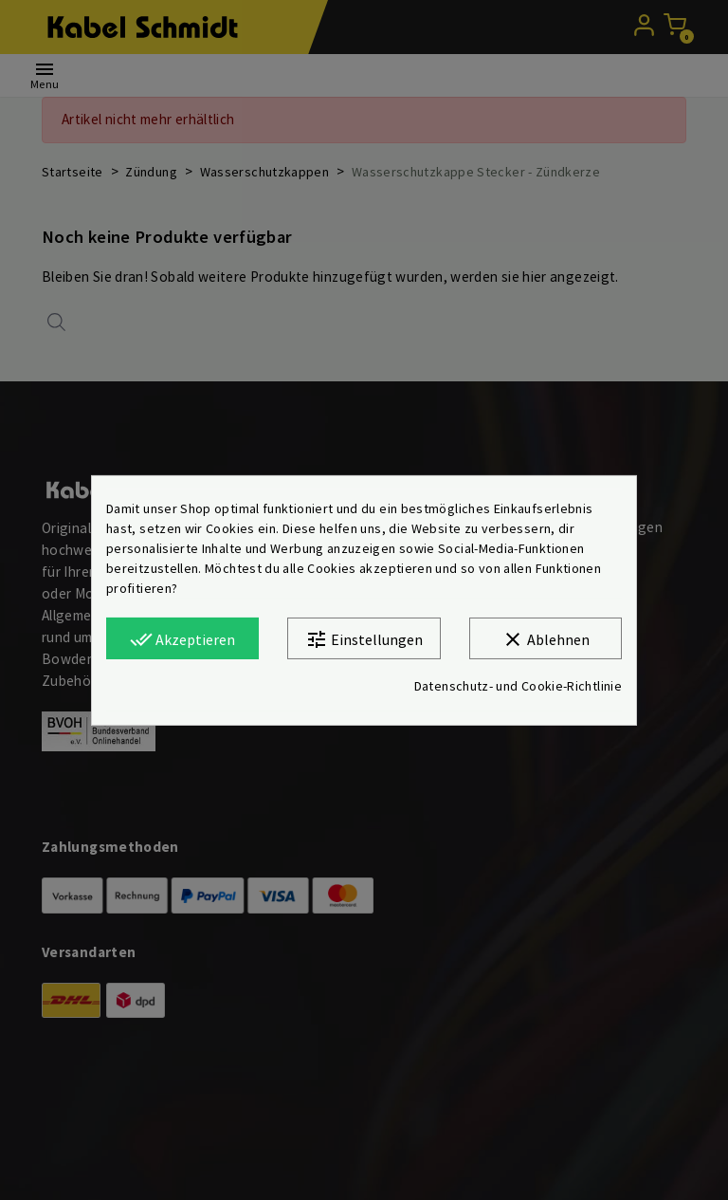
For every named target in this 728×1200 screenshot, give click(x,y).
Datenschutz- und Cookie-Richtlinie (518, 685)
